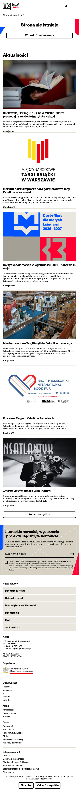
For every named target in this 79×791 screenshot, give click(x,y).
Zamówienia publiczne (12, 765)
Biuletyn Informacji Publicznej (16, 762)
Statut (6, 736)
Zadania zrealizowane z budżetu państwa (21, 769)
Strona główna (10, 15)
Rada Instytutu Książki (12, 733)
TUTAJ (11, 570)
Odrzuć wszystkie (48, 785)
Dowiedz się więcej (43, 778)
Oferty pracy (8, 772)
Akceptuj (26, 785)
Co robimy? (8, 726)
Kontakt (6, 716)
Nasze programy (10, 713)
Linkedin (6, 700)
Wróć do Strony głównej (39, 35)
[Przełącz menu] (73, 6)
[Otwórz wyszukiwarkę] (66, 6)
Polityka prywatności (12, 752)
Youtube (7, 696)
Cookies (6, 755)
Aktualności (8, 709)
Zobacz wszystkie (39, 514)
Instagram (7, 690)
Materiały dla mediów (12, 742)
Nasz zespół (8, 729)
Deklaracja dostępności (13, 759)
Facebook (7, 686)
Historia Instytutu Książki (14, 739)
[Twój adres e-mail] (36, 553)
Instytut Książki (11, 6)
